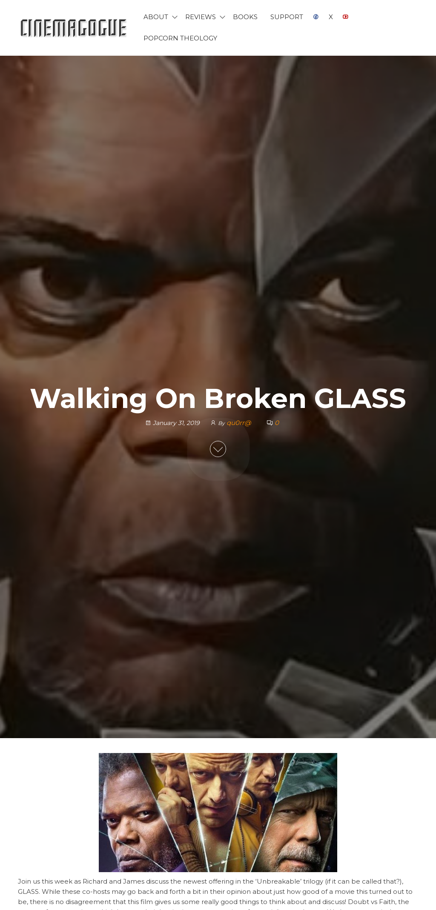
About (155, 17)
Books (245, 17)
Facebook (316, 17)
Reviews (200, 17)
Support (286, 17)
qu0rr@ (239, 423)
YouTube (345, 17)
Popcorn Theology (180, 38)
